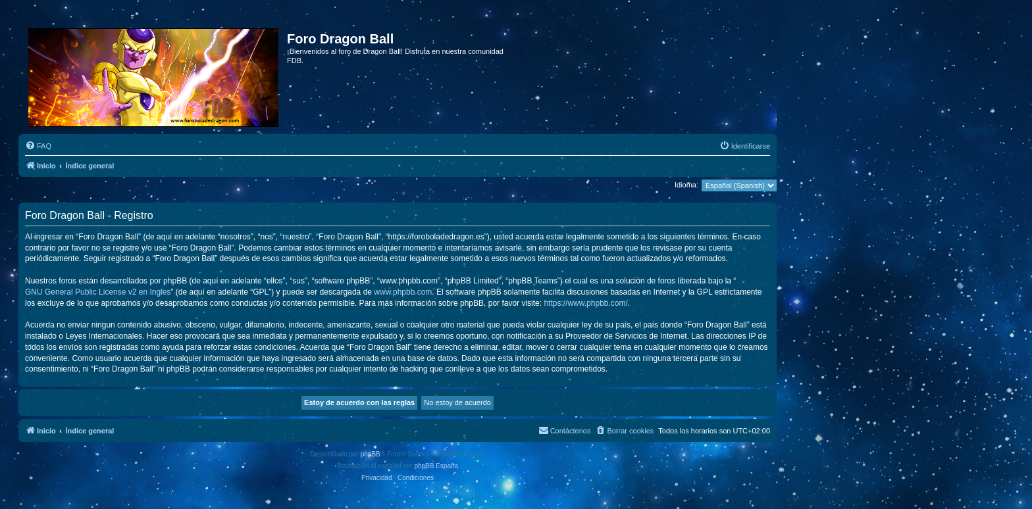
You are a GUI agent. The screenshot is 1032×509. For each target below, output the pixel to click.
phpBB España (436, 466)
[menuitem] (38, 146)
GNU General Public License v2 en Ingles (97, 292)
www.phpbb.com (403, 292)
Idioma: (686, 185)
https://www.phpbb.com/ (585, 303)
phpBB (370, 454)
